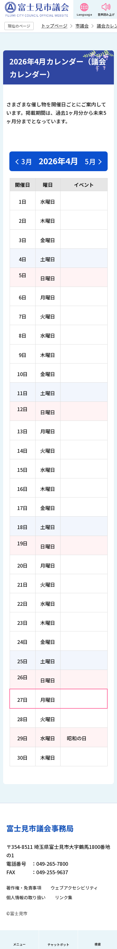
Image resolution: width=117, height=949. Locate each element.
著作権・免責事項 (23, 888)
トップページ (54, 26)
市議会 (82, 26)
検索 (98, 944)
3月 (26, 161)
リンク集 (63, 897)
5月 (90, 161)
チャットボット (58, 944)
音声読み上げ (106, 15)
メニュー (19, 944)
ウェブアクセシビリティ (74, 888)
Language (84, 15)
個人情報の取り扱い (26, 897)
